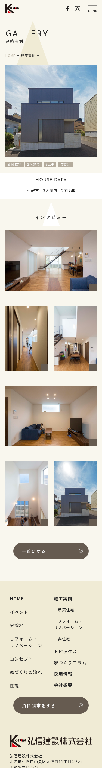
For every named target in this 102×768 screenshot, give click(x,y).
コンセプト (21, 658)
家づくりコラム (70, 662)
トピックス (65, 651)
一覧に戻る (52, 551)
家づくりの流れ (26, 672)
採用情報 (63, 673)
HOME (17, 598)
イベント (19, 612)
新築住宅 (66, 609)
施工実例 (63, 598)
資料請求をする (52, 705)
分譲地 (17, 625)
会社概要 (63, 685)
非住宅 (64, 638)
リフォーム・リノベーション (26, 642)
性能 (14, 685)
